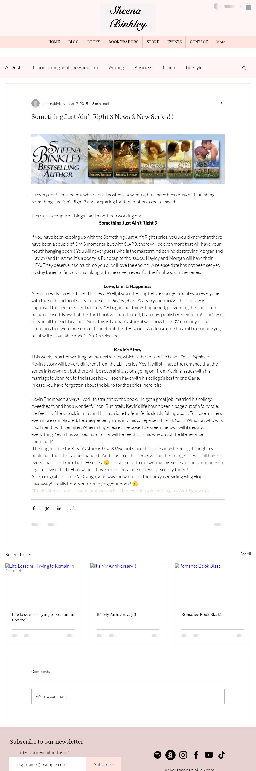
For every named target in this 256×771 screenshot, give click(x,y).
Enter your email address (42, 752)
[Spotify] (158, 755)
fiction (169, 67)
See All (246, 553)
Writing (116, 67)
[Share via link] (72, 508)
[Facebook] (196, 755)
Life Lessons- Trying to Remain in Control (43, 617)
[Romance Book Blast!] (213, 584)
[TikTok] (222, 755)
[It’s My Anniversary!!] (128, 584)
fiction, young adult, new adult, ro (65, 67)
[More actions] (221, 103)
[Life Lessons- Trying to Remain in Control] (43, 584)
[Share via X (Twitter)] (46, 508)
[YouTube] (209, 755)
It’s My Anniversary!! (116, 614)
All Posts (13, 67)
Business (143, 67)
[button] (249, 6)
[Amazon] (170, 755)
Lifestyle (194, 67)
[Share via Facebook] (33, 508)
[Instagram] (183, 755)
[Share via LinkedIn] (59, 508)
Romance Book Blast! (201, 614)
